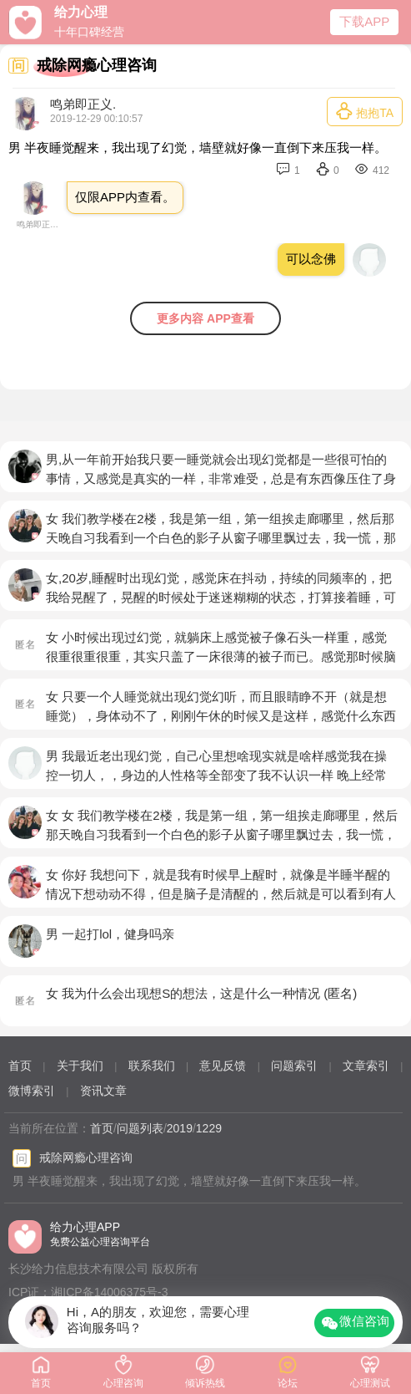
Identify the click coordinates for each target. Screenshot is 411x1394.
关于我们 (80, 1065)
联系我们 (151, 1065)
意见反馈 (222, 1065)
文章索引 (366, 1065)
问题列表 (140, 1128)
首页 (20, 1065)
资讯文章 (103, 1090)
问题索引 (294, 1065)
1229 (209, 1128)
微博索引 (31, 1090)
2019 (180, 1128)
